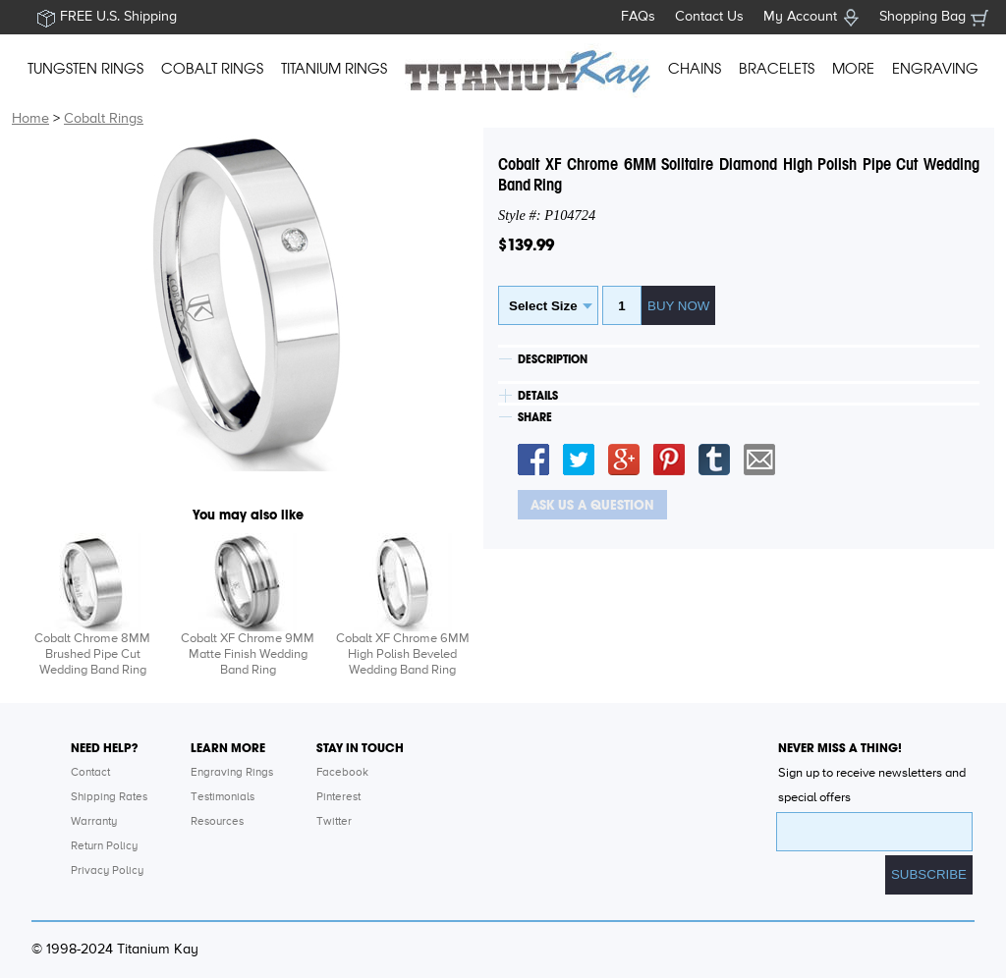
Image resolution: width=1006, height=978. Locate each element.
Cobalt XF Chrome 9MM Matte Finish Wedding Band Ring (247, 654)
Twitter (334, 822)
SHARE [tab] (535, 417)
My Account (800, 17)
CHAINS (694, 69)
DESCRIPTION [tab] (552, 359)
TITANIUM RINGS (334, 69)
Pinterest (338, 797)
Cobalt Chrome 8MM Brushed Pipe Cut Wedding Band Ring (92, 654)
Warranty (94, 822)
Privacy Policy (107, 871)
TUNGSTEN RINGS (85, 69)
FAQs (638, 17)
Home (30, 119)
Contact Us (709, 17)
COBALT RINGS (212, 69)
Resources (217, 822)
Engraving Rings (232, 773)
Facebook (342, 773)
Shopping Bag (922, 17)
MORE (853, 69)
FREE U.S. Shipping (118, 17)
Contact (90, 773)
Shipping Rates (109, 797)
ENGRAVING (935, 69)
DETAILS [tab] (538, 396)
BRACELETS (776, 69)
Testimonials (222, 797)
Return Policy (104, 846)
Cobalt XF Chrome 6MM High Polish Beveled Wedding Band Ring (403, 654)
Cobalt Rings (103, 119)
